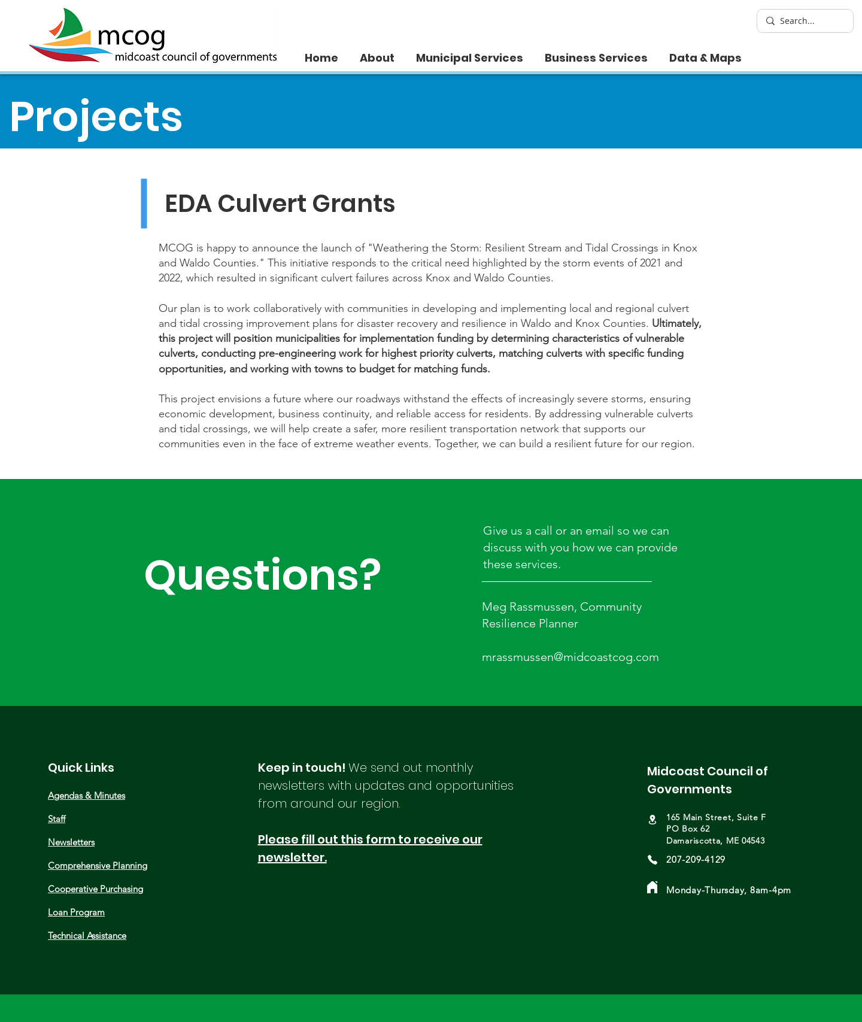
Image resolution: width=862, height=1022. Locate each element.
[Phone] (652, 860)
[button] (377, 53)
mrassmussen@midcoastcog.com (570, 657)
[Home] (652, 887)
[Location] (652, 820)
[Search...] (804, 21)
